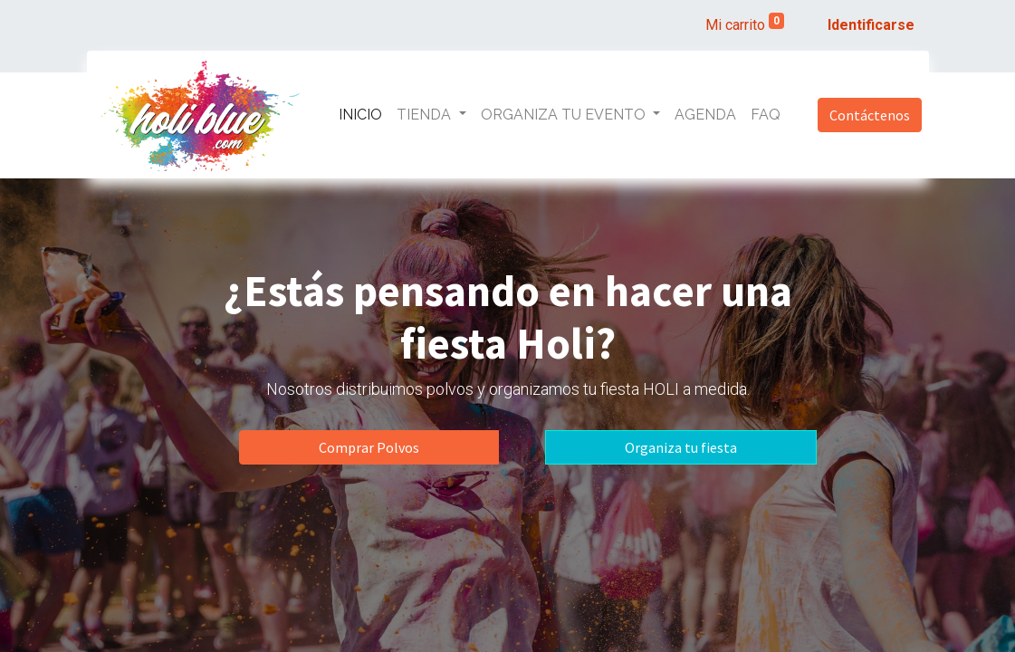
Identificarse (871, 25)
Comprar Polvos (369, 447)
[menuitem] (360, 115)
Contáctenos (869, 115)
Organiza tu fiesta (681, 447)
